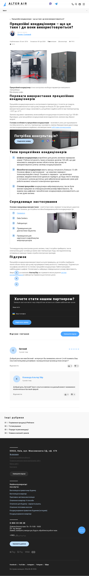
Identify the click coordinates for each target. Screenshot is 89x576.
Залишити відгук (70, 334)
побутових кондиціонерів (61, 127)
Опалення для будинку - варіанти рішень (25, 504)
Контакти (13, 467)
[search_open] (76, 4)
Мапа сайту (14, 464)
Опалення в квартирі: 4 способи (22, 500)
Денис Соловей (24, 34)
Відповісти (14, 366)
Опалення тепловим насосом (21, 507)
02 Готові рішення (13, 426)
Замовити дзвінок (19, 544)
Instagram (30, 564)
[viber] (50, 5)
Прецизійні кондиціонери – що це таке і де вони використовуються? (38, 19)
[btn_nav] (84, 4)
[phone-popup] (73, 4)
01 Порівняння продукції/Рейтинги (19, 423)
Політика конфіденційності (20, 457)
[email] (53, 142)
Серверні (21, 213)
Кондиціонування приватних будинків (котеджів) (28, 510)
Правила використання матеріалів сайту (25, 461)
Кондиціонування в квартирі (20, 514)
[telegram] (56, 5)
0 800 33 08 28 (17, 523)
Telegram (39, 564)
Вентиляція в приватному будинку (23, 490)
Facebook (13, 564)
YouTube (22, 564)
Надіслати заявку (24, 141)
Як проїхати (14, 454)
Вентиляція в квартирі (18, 494)
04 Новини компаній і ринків (17, 433)
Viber (47, 565)
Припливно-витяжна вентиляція (22, 497)
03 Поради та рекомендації (17, 430)
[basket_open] (80, 4)
